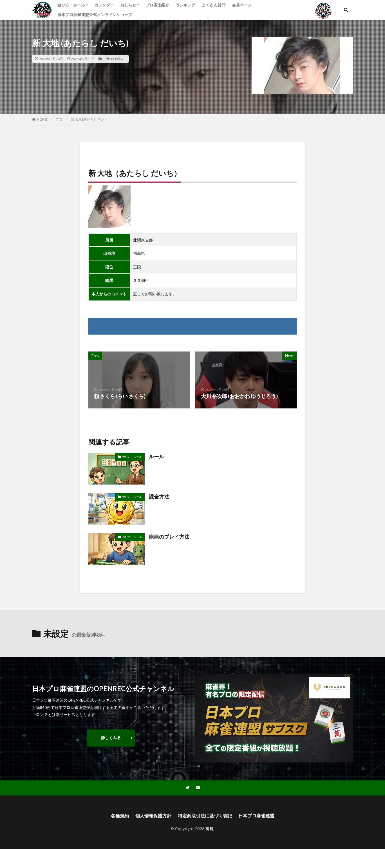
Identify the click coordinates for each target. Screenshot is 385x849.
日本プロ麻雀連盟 (256, 815)
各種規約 (120, 815)
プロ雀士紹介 (157, 5)
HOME (42, 119)
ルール (156, 456)
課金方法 (159, 497)
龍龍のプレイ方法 (169, 537)
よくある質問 (213, 5)
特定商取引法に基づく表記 (205, 815)
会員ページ (242, 5)
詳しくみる (111, 737)
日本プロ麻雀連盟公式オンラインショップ (94, 14)
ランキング (185, 5)
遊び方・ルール (71, 5)
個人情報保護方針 (153, 815)
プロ (59, 119)
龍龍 (209, 828)
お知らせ (128, 5)
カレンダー (104, 5)
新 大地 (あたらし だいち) (90, 119)
